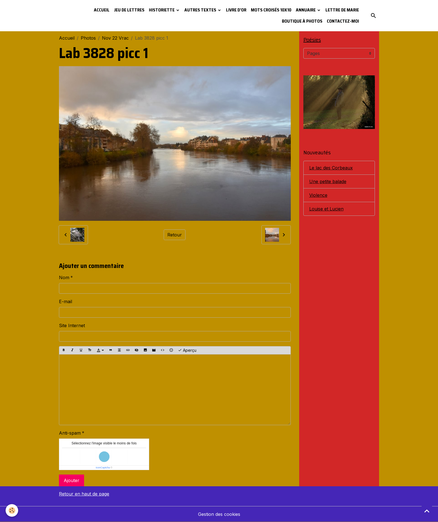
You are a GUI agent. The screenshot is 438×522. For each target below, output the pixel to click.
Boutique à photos (302, 21)
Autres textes (200, 9)
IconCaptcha (103, 467)
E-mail (65, 301)
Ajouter (71, 480)
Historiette (162, 9)
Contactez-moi (343, 21)
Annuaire (306, 9)
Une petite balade (327, 181)
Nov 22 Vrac (115, 38)
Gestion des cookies (219, 514)
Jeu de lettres (129, 9)
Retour (174, 235)
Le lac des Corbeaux (331, 168)
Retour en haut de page (84, 494)
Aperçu (187, 350)
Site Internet (72, 325)
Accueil (102, 9)
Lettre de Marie (342, 9)
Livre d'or (236, 9)
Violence (318, 195)
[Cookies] (12, 510)
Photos (88, 38)
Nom (64, 277)
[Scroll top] (427, 511)
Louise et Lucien (326, 209)
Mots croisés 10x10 (271, 9)
